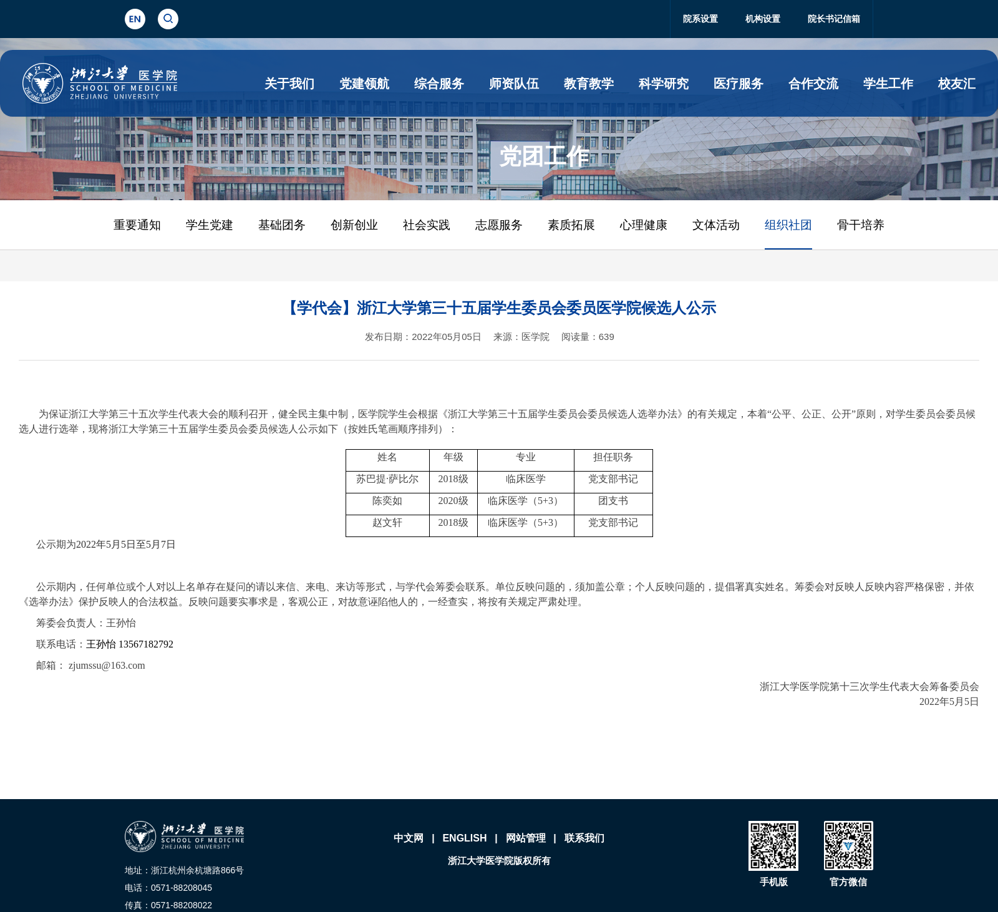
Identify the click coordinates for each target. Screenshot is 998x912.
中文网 (409, 838)
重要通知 (137, 224)
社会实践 (426, 224)
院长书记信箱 (834, 19)
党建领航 (364, 83)
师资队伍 (514, 83)
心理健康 (643, 224)
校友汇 (957, 83)
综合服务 (439, 83)
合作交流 (813, 83)
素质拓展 (571, 224)
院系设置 (700, 19)
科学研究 (664, 83)
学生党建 (209, 224)
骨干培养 (860, 224)
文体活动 (716, 224)
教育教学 (589, 83)
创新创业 (354, 224)
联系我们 (584, 838)
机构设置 (762, 19)
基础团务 (282, 224)
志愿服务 (499, 224)
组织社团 (788, 224)
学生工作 (888, 83)
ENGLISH (464, 838)
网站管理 (526, 838)
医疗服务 (738, 83)
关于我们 (289, 83)
